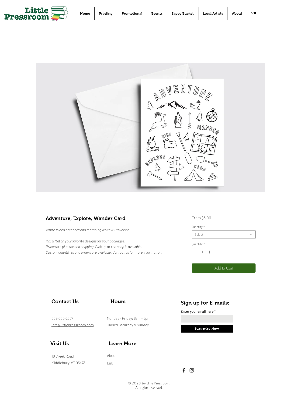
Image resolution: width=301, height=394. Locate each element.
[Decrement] (195, 252)
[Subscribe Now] (207, 329)
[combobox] (223, 234)
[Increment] (210, 252)
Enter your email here (197, 311)
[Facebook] (184, 370)
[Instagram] (192, 370)
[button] (253, 13)
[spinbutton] (202, 252)
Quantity (198, 227)
